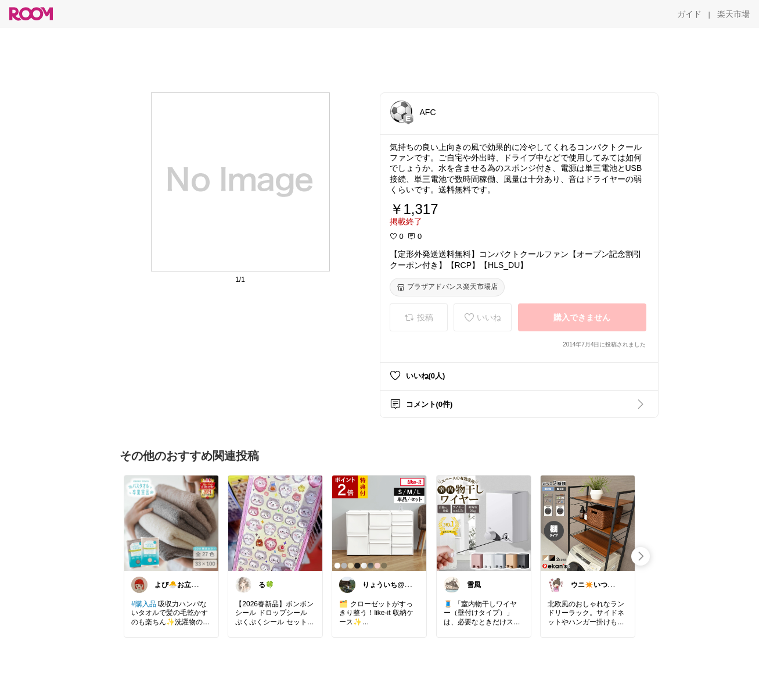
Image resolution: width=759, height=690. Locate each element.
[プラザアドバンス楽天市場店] (447, 287)
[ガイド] (689, 14)
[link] (171, 523)
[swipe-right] (640, 556)
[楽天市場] (733, 14)
